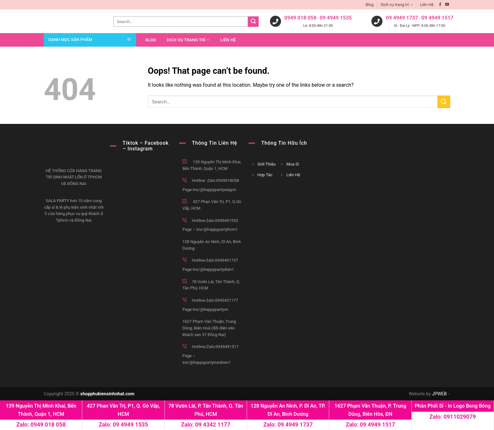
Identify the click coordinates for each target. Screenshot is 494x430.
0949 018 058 (300, 18)
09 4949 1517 (437, 18)
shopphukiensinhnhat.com (107, 394)
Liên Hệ (427, 4)
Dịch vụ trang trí (397, 5)
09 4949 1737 (402, 18)
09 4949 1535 (336, 18)
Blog (369, 4)
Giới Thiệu (266, 164)
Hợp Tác (265, 174)
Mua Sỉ (292, 164)
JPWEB (439, 394)
